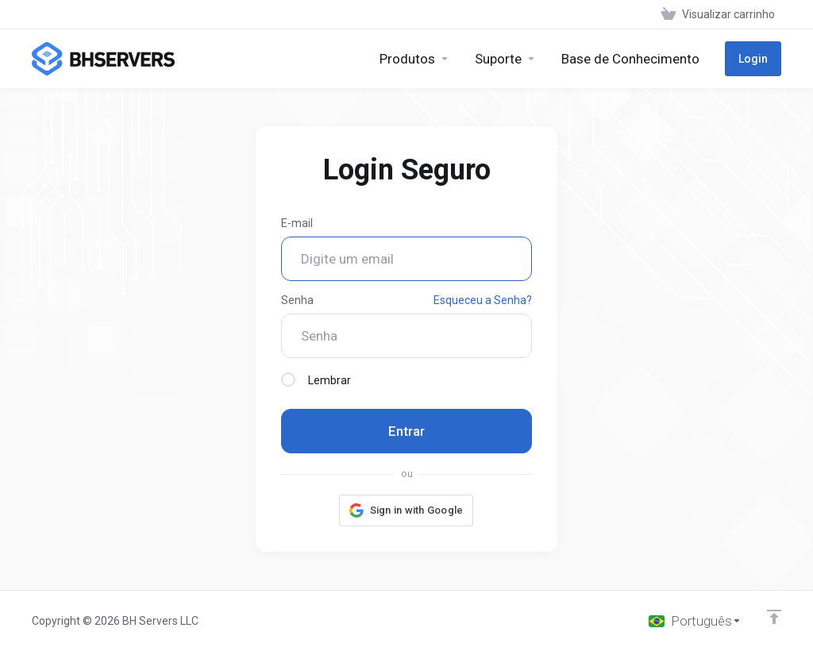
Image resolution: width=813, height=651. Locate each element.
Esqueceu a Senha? (482, 300)
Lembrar (316, 379)
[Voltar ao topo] (774, 616)
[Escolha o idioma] (695, 620)
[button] (406, 510)
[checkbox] (288, 379)
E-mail (297, 223)
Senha (297, 300)
